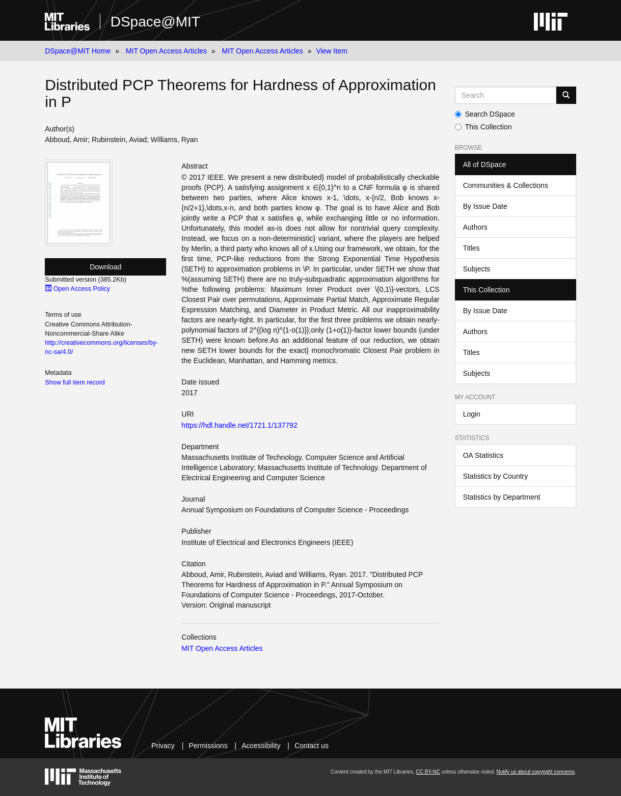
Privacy (163, 746)
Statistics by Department (502, 497)
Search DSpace (485, 114)
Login (471, 414)
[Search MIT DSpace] (505, 95)
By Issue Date (485, 206)
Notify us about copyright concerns (536, 772)
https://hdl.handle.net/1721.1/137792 (239, 425)
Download (105, 267)
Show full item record (75, 382)
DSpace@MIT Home (78, 51)
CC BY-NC (428, 772)
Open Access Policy (77, 288)
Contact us (311, 746)
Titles (471, 248)
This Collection (483, 127)
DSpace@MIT (155, 22)
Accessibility (260, 746)
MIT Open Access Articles (166, 51)
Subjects (477, 269)
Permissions (207, 746)
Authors (475, 227)
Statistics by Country (495, 476)
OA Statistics (483, 455)
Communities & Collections (505, 185)
